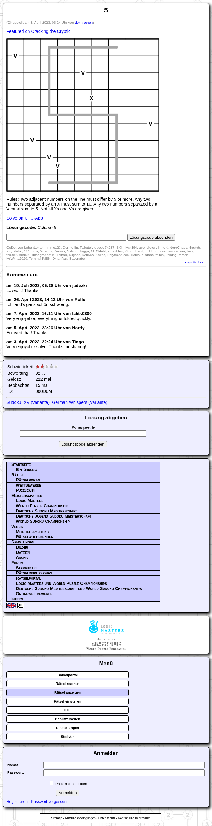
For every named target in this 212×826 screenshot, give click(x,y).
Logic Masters (29, 500)
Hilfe (67, 710)
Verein (17, 526)
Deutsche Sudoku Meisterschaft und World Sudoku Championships (79, 588)
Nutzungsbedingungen (80, 818)
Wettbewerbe (28, 485)
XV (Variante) (37, 402)
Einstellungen (67, 728)
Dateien (23, 552)
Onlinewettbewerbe (34, 593)
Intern (17, 598)
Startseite (21, 464)
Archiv (22, 557)
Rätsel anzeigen (67, 692)
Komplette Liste (194, 262)
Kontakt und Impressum (134, 818)
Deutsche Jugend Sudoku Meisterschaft (53, 516)
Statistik (67, 736)
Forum (17, 562)
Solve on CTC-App (24, 218)
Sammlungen (22, 542)
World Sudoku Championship (43, 521)
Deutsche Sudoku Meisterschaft (46, 510)
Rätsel (17, 474)
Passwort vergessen (49, 801)
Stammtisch (26, 567)
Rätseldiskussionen (34, 573)
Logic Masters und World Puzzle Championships (61, 583)
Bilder (22, 547)
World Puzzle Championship (42, 505)
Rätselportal (28, 479)
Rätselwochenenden (34, 536)
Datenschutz (106, 818)
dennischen (84, 22)
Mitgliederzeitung (32, 531)
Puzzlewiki (25, 490)
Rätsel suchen (68, 683)
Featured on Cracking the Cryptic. (39, 31)
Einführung (26, 469)
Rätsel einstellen (67, 701)
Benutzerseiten (67, 719)
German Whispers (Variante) (79, 402)
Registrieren (17, 801)
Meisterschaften (27, 495)
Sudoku (13, 402)
